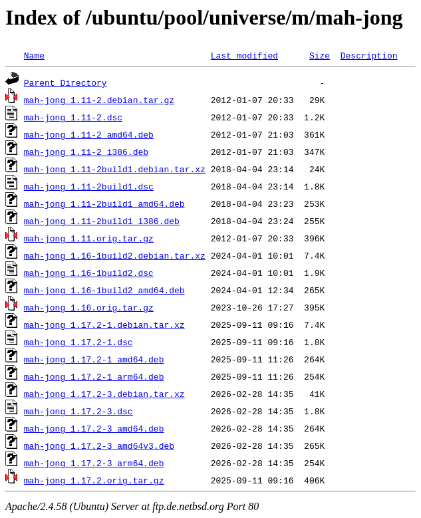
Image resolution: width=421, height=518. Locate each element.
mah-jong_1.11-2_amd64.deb (89, 134)
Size (319, 55)
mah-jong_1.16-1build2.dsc (89, 273)
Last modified (244, 55)
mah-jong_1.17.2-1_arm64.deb (94, 376)
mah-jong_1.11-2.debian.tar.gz (99, 100)
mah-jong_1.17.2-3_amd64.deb (94, 428)
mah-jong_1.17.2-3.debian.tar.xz (104, 394)
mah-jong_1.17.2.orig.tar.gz (94, 480)
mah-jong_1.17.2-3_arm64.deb (94, 463)
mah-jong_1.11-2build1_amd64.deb (104, 203)
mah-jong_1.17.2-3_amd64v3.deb (99, 446)
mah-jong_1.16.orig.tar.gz (89, 307)
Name (34, 55)
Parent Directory (65, 82)
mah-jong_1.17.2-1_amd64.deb (94, 359)
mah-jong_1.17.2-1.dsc (78, 342)
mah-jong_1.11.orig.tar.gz (89, 238)
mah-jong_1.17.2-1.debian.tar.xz (104, 324)
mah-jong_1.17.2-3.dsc (78, 411)
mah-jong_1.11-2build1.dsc (89, 186)
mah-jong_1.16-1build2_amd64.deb (104, 290)
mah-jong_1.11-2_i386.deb (86, 152)
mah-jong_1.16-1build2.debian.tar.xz (115, 255)
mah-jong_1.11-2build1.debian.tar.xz (115, 169)
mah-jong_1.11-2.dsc (73, 117)
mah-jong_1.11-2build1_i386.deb (102, 221)
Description (369, 55)
